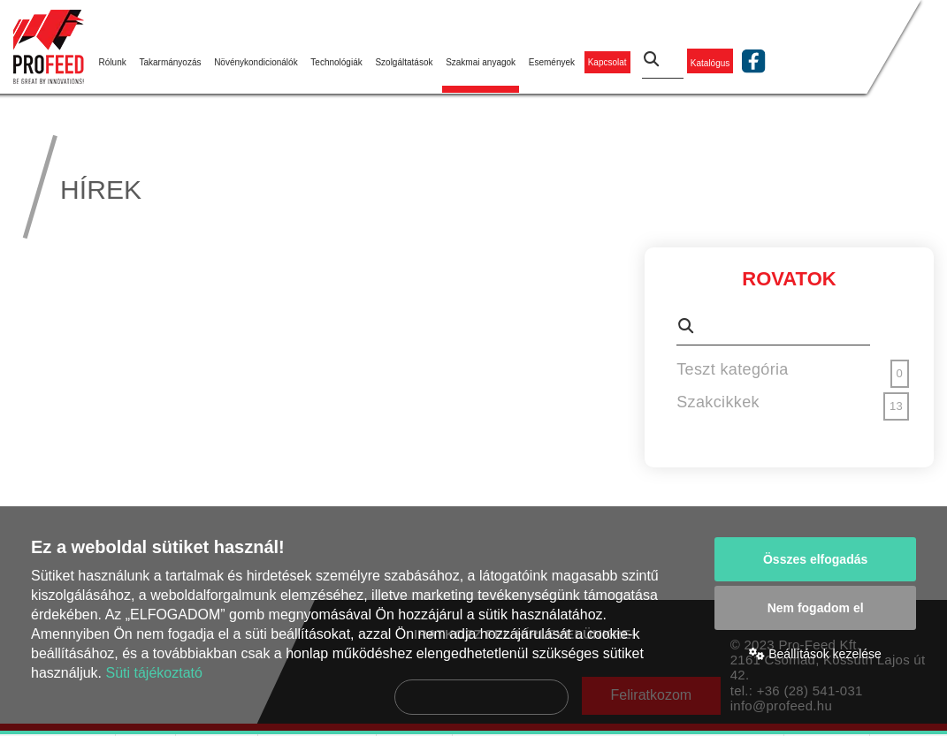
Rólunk (112, 62)
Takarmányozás (170, 62)
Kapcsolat (607, 62)
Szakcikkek (718, 402)
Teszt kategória (732, 369)
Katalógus (710, 62)
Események (552, 62)
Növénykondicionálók (256, 62)
